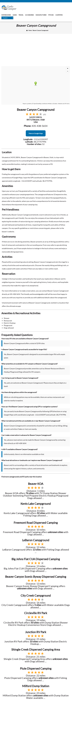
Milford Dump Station (35, 686)
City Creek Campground (36, 595)
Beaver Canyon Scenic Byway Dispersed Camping (35, 576)
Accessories (29, 15)
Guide (15, 15)
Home (30, 30)
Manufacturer (41, 15)
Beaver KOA (35, 483)
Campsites (59, 15)
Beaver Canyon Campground (40, 30)
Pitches (51, 15)
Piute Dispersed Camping (35, 668)
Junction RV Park (35, 632)
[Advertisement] (36, 51)
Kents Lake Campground (36, 503)
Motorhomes (6, 15)
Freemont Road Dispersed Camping (36, 522)
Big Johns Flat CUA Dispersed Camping (36, 559)
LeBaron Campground (35, 540)
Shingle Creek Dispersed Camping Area (35, 649)
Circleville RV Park (35, 613)
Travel (21, 15)
